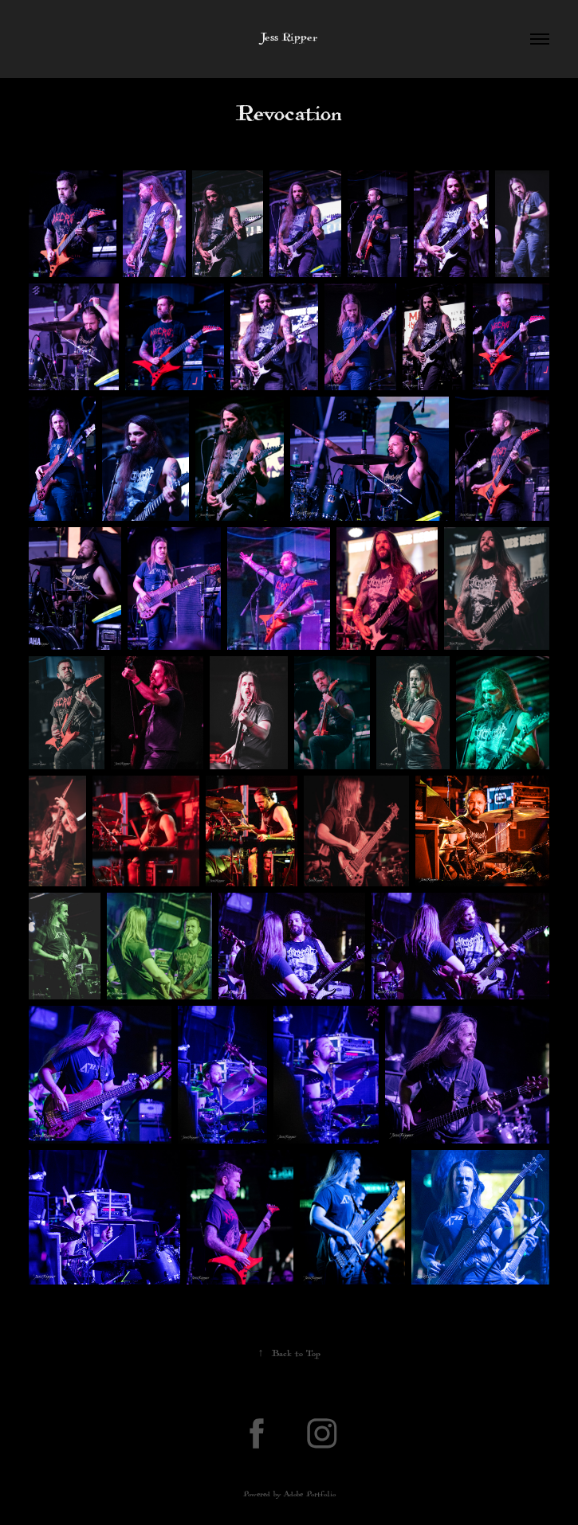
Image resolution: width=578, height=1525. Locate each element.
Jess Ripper (289, 38)
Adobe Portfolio (310, 1495)
